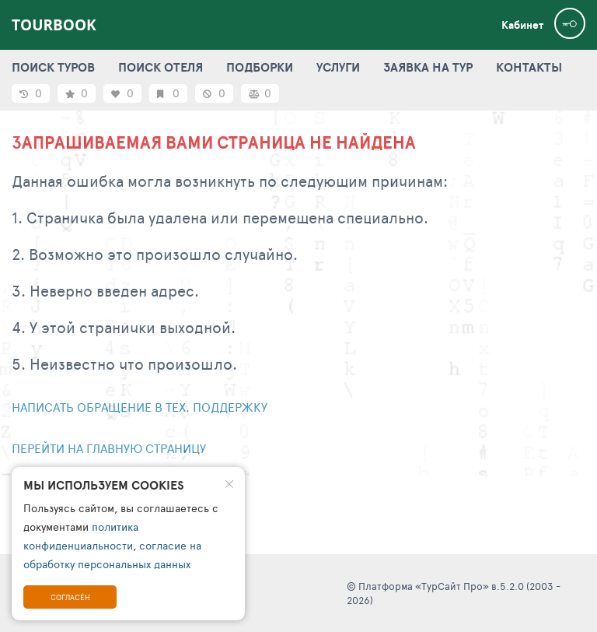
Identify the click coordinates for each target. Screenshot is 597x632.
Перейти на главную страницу (109, 448)
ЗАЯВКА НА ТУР (428, 67)
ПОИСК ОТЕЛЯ (160, 67)
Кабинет (522, 25)
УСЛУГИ (338, 67)
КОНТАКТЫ (529, 67)
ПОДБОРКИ (259, 67)
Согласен (70, 597)
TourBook (54, 25)
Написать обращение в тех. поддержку (139, 407)
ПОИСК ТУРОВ (53, 67)
